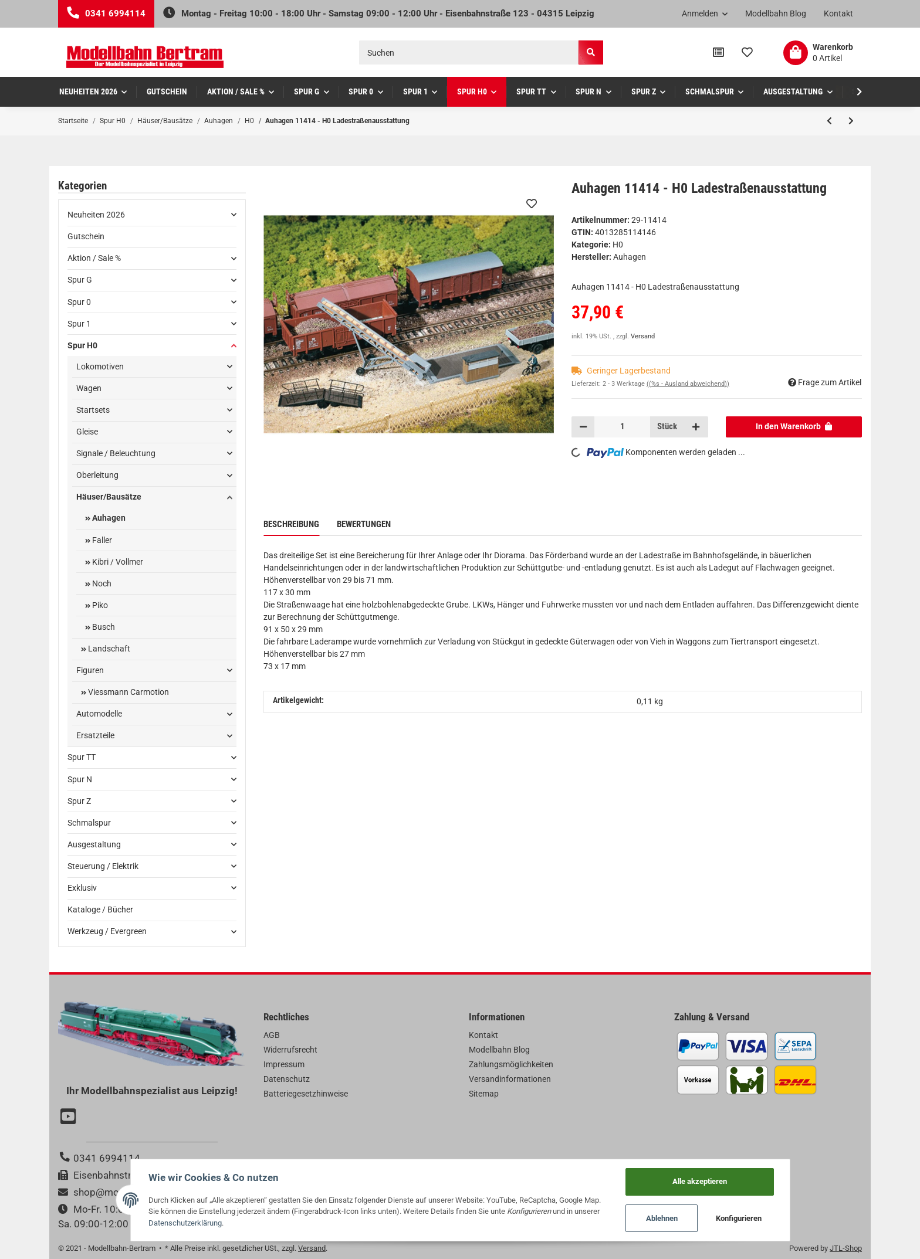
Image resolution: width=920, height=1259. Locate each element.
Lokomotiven (100, 366)
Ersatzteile (95, 735)
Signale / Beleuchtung (115, 453)
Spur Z (79, 801)
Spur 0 (79, 302)
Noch (100, 583)
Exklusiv (82, 888)
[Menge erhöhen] (696, 426)
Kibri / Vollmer (116, 561)
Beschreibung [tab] (291, 524)
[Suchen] (469, 52)
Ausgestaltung (94, 844)
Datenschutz (286, 1079)
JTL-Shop (846, 1248)
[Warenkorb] (818, 52)
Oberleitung (97, 475)
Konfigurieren (739, 1218)
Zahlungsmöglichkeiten (511, 1064)
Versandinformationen (510, 1079)
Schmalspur (89, 822)
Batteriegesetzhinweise (305, 1093)
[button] (705, 14)
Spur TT (81, 757)
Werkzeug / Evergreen (107, 931)
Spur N (79, 779)
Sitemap (484, 1093)
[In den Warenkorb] (794, 426)
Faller (101, 540)
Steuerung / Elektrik (102, 866)
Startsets (93, 410)
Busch (102, 627)
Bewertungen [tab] (364, 524)
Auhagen (108, 517)
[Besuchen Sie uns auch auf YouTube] (70, 1117)
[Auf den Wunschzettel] (531, 203)
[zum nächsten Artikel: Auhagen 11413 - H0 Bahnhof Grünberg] (851, 120)
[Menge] (622, 426)
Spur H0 (82, 345)
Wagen (89, 388)
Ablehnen (662, 1218)
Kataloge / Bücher (100, 909)
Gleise (87, 431)
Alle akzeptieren (699, 1181)
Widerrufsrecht (290, 1049)
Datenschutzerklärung (185, 1223)
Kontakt (838, 13)
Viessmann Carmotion (127, 692)
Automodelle (99, 713)
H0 (618, 244)
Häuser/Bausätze (108, 496)
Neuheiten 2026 (96, 214)
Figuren (90, 670)
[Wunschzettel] (747, 52)
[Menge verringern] (583, 426)
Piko (99, 605)
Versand (643, 336)
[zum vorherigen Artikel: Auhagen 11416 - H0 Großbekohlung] (829, 120)
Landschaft (108, 648)
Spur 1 (79, 323)
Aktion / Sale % (94, 258)
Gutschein (85, 236)
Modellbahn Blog (775, 13)
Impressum (284, 1064)
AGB (271, 1035)
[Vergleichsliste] (718, 52)
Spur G (79, 279)
